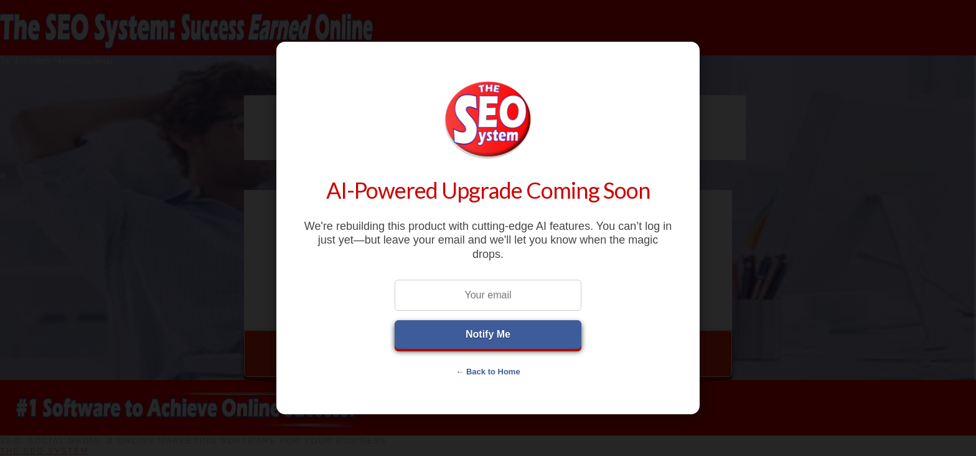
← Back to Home (488, 371)
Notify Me (488, 334)
